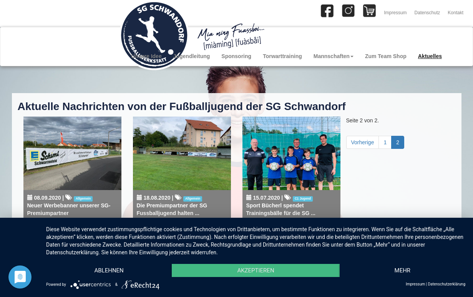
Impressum (395, 12)
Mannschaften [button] (334, 56)
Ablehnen (108, 270)
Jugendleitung (191, 56)
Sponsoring (236, 56)
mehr (403, 270)
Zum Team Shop (386, 56)
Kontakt (455, 12)
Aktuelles (430, 56)
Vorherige (362, 142)
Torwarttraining (282, 56)
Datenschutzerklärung (446, 284)
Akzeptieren (255, 270)
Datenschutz (427, 12)
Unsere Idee (146, 56)
